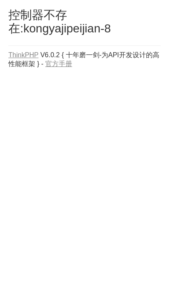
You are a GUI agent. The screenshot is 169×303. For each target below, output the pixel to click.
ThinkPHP (23, 54)
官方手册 (58, 63)
